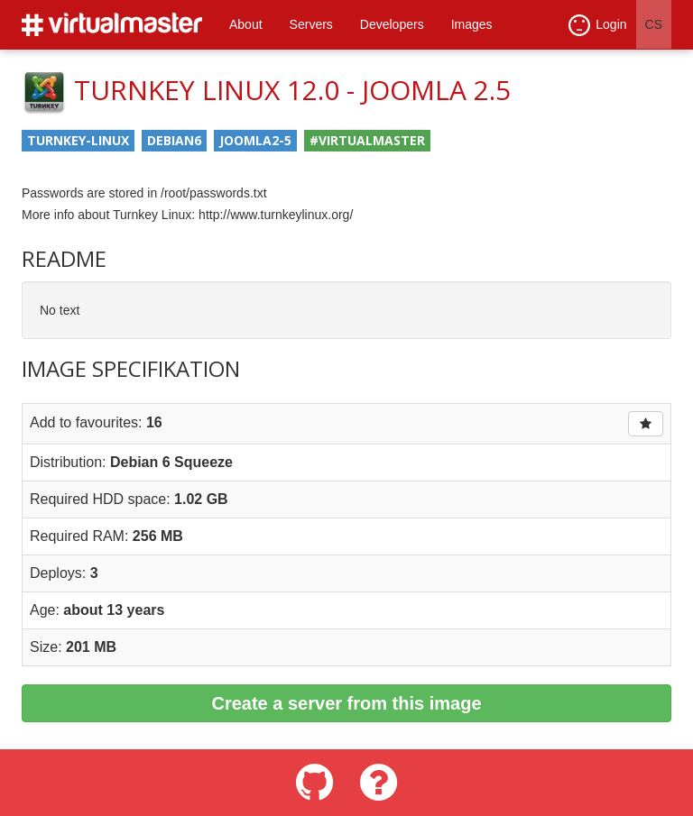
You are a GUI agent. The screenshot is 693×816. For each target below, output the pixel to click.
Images (472, 24)
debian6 (174, 140)
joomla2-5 (255, 140)
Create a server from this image (346, 703)
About (246, 24)
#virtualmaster (367, 140)
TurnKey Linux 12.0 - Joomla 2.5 (292, 89)
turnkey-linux (78, 140)
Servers (311, 24)
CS (653, 24)
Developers (392, 24)
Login (597, 25)
